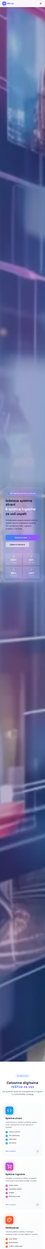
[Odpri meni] (41, 3)
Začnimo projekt (22, 539)
